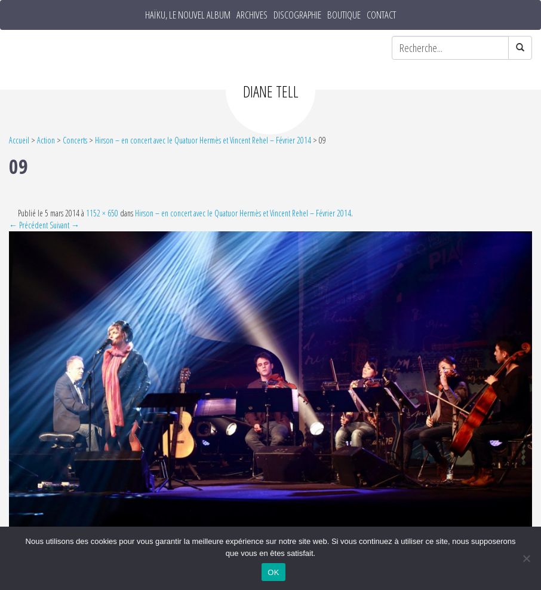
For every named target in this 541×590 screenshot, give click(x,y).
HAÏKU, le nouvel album (187, 15)
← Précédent (28, 225)
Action (46, 140)
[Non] (526, 558)
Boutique (344, 15)
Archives (252, 15)
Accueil (19, 140)
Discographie (297, 15)
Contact (381, 15)
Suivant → (64, 225)
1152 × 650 (102, 213)
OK (273, 572)
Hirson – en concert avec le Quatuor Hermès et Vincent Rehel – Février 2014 (203, 140)
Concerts (75, 140)
